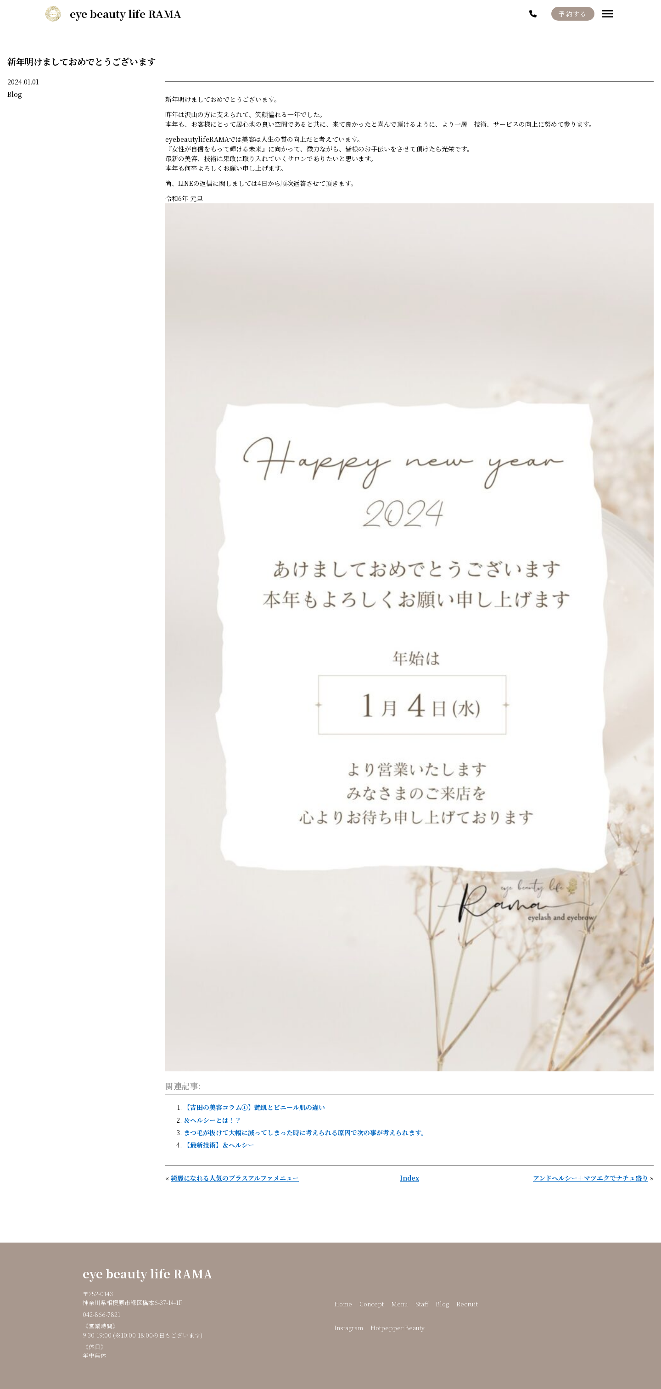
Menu (399, 1303)
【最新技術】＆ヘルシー (219, 1144)
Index (409, 1177)
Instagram (348, 1327)
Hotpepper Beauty (397, 1327)
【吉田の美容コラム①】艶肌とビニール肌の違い (254, 1107)
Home (343, 1303)
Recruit (467, 1303)
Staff (421, 1303)
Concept (371, 1303)
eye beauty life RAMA (148, 1273)
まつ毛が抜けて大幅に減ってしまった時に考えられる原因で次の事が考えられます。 (305, 1132)
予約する (573, 13)
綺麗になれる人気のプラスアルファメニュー (235, 1177)
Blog (14, 94)
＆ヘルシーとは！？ (212, 1120)
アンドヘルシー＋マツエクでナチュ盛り (590, 1177)
